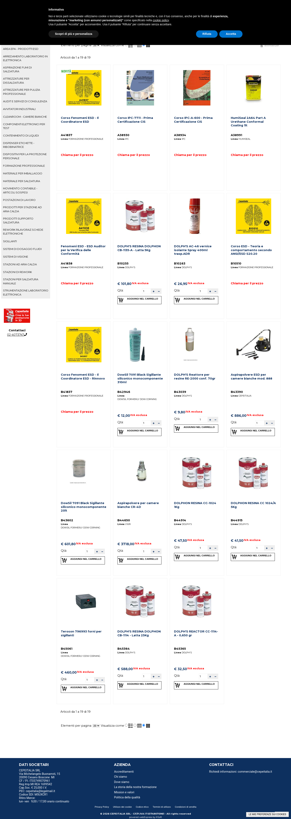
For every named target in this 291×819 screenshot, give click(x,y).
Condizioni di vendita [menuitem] (185, 806)
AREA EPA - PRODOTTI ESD (20, 48)
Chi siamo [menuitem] (120, 776)
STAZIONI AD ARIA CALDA (20, 264)
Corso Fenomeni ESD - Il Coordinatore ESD (80, 120)
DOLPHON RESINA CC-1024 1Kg (195, 505)
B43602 (67, 520)
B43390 (237, 392)
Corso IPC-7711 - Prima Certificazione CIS (135, 120)
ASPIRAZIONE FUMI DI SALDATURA (17, 69)
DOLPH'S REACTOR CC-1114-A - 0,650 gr (196, 633)
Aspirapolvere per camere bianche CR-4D (138, 505)
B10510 (236, 263)
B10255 (123, 263)
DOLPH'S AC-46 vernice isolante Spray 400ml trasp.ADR (193, 250)
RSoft (159, 817)
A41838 (66, 263)
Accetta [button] (231, 33)
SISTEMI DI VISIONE (15, 256)
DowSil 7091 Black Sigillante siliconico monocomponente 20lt (83, 506)
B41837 (66, 392)
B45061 (66, 649)
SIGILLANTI (10, 241)
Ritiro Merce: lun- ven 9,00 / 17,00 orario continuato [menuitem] (44, 799)
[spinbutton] (146, 291)
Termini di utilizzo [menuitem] (162, 806)
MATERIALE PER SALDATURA (21, 181)
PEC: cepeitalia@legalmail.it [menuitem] (38, 791)
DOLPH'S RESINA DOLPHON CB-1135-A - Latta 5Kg (139, 248)
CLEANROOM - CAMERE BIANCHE (25, 116)
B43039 (180, 392)
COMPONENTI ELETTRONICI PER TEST (24, 126)
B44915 (236, 520)
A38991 (236, 135)
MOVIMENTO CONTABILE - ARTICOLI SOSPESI (20, 190)
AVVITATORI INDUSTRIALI (19, 109)
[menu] (52, 771)
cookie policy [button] (161, 20)
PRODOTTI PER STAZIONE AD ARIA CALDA (22, 209)
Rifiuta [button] (206, 33)
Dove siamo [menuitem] (121, 782)
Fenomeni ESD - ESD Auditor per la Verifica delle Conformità (83, 250)
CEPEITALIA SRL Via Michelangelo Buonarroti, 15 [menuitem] (39, 772)
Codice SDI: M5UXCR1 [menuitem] (33, 794)
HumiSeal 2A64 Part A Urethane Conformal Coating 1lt (248, 121)
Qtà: (120, 290)
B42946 (123, 392)
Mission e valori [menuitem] (124, 792)
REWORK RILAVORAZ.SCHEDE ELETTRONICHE (23, 231)
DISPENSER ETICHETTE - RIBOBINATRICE (18, 144)
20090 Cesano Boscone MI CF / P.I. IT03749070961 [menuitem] (37, 779)
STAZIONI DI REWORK (17, 272)
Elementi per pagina (76, 45)
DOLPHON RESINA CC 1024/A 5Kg (253, 505)
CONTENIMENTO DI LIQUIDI (21, 135)
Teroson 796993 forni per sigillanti (81, 633)
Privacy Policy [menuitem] (102, 806)
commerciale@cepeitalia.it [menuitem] (255, 771)
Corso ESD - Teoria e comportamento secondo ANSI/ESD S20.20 (251, 250)
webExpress (145, 817)
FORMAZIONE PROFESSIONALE (24, 165)
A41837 (66, 135)
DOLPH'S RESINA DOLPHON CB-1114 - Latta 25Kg (139, 633)
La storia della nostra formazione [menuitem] (135, 787)
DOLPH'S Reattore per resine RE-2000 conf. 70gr (194, 376)
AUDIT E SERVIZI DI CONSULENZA (25, 101)
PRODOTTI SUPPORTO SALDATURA (18, 220)
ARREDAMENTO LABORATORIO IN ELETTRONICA (25, 58)
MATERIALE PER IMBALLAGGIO (22, 173)
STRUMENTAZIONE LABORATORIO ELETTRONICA (25, 292)
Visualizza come (112, 45)
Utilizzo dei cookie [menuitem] (122, 806)
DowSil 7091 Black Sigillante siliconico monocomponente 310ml (140, 378)
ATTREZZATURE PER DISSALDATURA (16, 80)
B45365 (180, 649)
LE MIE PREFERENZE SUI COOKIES (267, 814)
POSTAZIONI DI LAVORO (19, 200)
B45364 (123, 649)
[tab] (26, 49)
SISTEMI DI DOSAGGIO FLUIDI (22, 249)
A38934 (180, 135)
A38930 (123, 135)
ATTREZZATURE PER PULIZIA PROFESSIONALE (21, 91)
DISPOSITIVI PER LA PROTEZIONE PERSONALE (25, 156)
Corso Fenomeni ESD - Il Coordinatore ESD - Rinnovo (83, 376)
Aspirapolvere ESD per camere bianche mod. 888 (251, 376)
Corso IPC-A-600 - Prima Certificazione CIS (193, 120)
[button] (153, 291)
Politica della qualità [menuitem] (127, 797)
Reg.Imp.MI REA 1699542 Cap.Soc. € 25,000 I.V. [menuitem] (35, 786)
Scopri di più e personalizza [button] (73, 33)
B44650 (123, 520)
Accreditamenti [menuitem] (124, 771)
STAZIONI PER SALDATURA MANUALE (20, 281)
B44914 (180, 520)
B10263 (179, 263)
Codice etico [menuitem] (142, 806)
